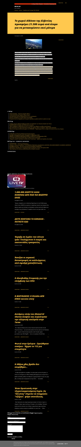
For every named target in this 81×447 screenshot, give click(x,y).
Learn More (60, 443)
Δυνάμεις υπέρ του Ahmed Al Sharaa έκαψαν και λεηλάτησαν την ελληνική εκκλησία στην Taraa (31, 123)
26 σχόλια (22, 212)
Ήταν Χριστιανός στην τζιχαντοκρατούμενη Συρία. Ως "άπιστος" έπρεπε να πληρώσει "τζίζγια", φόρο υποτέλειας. (33, 127)
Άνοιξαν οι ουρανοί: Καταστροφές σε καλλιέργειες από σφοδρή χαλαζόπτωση (30, 260)
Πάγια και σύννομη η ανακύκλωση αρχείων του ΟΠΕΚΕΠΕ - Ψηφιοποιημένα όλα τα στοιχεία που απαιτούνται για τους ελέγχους (37, 129)
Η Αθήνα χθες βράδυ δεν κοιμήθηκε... (27, 365)
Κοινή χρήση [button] (61, 39)
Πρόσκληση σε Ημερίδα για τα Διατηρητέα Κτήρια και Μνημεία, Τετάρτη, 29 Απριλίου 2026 (29, 147)
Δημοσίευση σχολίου (25, 230)
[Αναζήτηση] (61, 2)
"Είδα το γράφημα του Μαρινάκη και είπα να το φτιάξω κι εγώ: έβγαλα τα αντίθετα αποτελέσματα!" (30, 126)
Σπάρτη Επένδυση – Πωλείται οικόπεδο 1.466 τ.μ (20, 113)
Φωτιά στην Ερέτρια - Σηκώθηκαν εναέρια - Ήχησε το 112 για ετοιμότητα (32, 346)
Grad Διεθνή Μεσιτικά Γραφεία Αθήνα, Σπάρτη (20, 115)
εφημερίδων (17, 172)
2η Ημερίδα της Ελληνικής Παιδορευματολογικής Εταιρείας (22, 133)
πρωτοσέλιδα (13, 172)
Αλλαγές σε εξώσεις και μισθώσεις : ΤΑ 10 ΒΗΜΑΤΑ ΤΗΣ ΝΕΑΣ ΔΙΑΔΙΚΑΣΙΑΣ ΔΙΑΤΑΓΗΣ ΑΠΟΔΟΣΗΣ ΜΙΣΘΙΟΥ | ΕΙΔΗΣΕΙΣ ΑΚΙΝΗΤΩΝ (40, 145)
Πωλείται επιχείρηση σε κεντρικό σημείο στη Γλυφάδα (21, 117)
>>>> (48, 212)
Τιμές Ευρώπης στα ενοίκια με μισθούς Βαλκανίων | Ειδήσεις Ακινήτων (25, 149)
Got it (66, 443)
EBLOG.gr (17, 6)
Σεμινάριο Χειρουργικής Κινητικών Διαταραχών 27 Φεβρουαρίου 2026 (25, 135)
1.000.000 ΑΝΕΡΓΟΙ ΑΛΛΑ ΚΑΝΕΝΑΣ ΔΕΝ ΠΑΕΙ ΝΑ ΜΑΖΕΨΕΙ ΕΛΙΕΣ (31, 195)
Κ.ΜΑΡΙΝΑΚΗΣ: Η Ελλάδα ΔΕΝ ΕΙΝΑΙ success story (22, 125)
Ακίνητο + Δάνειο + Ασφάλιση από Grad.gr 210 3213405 (26, 10)
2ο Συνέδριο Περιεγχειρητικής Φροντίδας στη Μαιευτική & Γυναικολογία (25, 137)
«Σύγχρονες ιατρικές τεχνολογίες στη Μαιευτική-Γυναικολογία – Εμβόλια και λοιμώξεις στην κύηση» (31, 139)
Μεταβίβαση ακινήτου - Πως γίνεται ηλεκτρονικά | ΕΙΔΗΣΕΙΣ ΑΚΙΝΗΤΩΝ (25, 146)
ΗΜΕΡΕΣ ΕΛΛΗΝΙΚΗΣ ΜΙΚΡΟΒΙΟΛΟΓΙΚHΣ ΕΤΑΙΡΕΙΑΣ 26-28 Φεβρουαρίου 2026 (28, 136)
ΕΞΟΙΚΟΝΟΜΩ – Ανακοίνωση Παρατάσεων (19, 143)
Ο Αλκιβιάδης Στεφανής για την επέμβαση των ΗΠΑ (31, 279)
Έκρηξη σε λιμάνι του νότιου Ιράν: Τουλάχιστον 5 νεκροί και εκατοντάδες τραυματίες (30, 239)
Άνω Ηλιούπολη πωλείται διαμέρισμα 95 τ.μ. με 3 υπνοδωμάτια (23, 116)
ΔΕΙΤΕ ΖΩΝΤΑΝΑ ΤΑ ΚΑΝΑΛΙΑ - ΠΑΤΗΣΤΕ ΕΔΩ (30, 220)
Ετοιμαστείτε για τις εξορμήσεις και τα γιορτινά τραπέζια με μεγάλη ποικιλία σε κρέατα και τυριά (30, 118)
